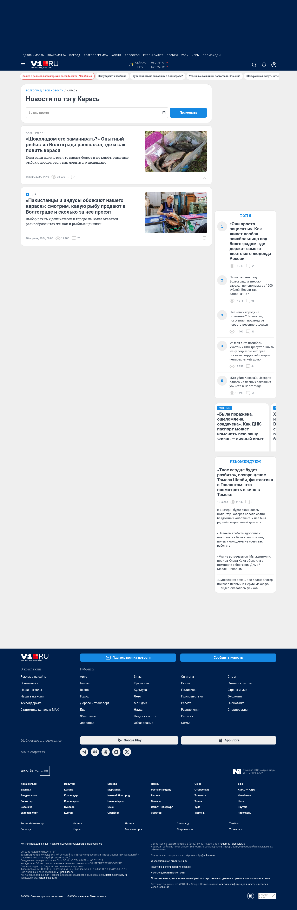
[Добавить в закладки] (204, 176)
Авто (83, 676)
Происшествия (192, 696)
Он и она (187, 676)
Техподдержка (31, 703)
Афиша (116, 55)
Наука (138, 709)
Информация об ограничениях (169, 861)
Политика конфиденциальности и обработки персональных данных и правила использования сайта (210, 878)
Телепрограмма (96, 55)
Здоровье (87, 723)
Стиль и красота (240, 683)
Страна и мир (237, 690)
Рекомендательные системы (168, 872)
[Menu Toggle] (23, 65)
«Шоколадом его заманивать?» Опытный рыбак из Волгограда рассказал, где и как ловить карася (76, 144)
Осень (185, 683)
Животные (88, 716)
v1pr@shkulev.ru (205, 855)
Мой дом (140, 703)
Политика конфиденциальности (236, 884)
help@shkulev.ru (48, 877)
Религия (187, 716)
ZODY (184, 55)
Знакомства (56, 55)
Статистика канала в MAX (40, 709)
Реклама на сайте (33, 676)
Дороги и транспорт (94, 703)
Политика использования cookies (171, 866)
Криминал (141, 683)
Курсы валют (153, 55)
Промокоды (212, 55)
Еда (82, 709)
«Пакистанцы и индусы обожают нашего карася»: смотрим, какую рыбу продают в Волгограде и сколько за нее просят (76, 206)
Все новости (54, 90)
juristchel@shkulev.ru (115, 874)
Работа (186, 703)
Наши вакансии (32, 696)
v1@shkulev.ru (65, 872)
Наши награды (31, 690)
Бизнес (85, 683)
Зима (137, 676)
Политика (188, 690)
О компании (29, 683)
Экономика (236, 703)
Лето (137, 696)
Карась (72, 90)
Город (84, 696)
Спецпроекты (238, 709)
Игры (195, 55)
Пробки (172, 55)
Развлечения (190, 709)
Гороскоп (132, 55)
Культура (140, 690)
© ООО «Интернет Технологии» (86, 896)
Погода (75, 55)
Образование (143, 723)
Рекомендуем (245, 461)
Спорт (232, 676)
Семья (185, 723)
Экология (235, 696)
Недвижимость (32, 55)
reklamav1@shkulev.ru (232, 843)
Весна (84, 690)
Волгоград (34, 90)
